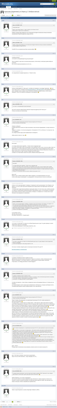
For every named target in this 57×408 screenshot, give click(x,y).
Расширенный (55, 3)
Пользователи (14, 6)
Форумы (8, 6)
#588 (54, 139)
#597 (54, 321)
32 (15, 15)
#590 (54, 181)
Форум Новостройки (4, 404)
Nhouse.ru (3, 6)
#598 (54, 351)
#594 (54, 253)
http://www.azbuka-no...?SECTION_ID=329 (36, 89)
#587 (54, 115)
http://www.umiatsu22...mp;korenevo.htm (19, 249)
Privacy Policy (54, 404)
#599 (54, 366)
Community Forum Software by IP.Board (50, 406)
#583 (54, 53)
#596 (54, 290)
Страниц (7, 15)
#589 (54, 156)
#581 (54, 20)
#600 (54, 385)
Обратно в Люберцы (53, 401)
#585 (54, 84)
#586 (54, 99)
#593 (54, 234)
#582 (54, 38)
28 (9, 15)
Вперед (18, 15)
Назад (3, 15)
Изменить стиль (5, 406)
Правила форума (49, 404)
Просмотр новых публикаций (48, 6)
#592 (54, 219)
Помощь (10, 406)
